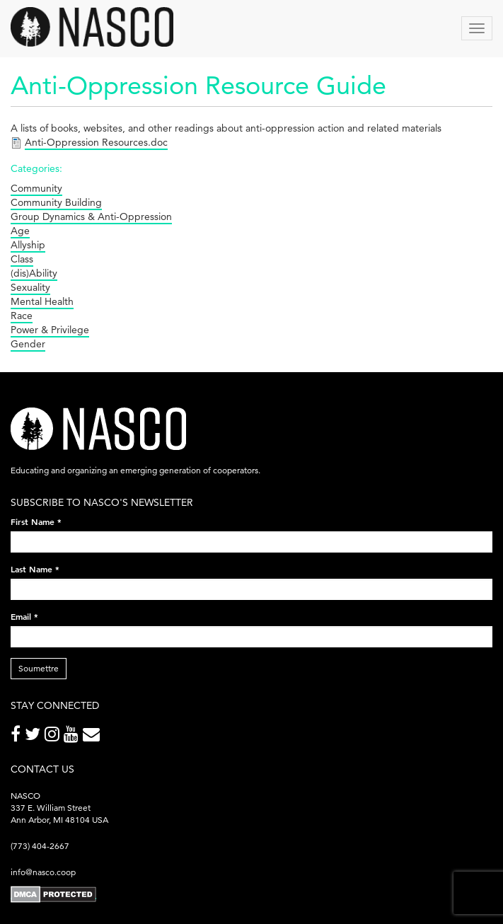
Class (22, 259)
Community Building (56, 202)
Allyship (28, 244)
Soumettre (38, 668)
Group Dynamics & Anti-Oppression (91, 216)
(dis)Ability (34, 273)
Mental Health (42, 301)
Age (20, 230)
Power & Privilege (50, 329)
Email (24, 616)
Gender (28, 343)
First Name (36, 521)
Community (36, 188)
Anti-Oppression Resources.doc (96, 142)
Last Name (35, 568)
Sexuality (30, 287)
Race (22, 315)
